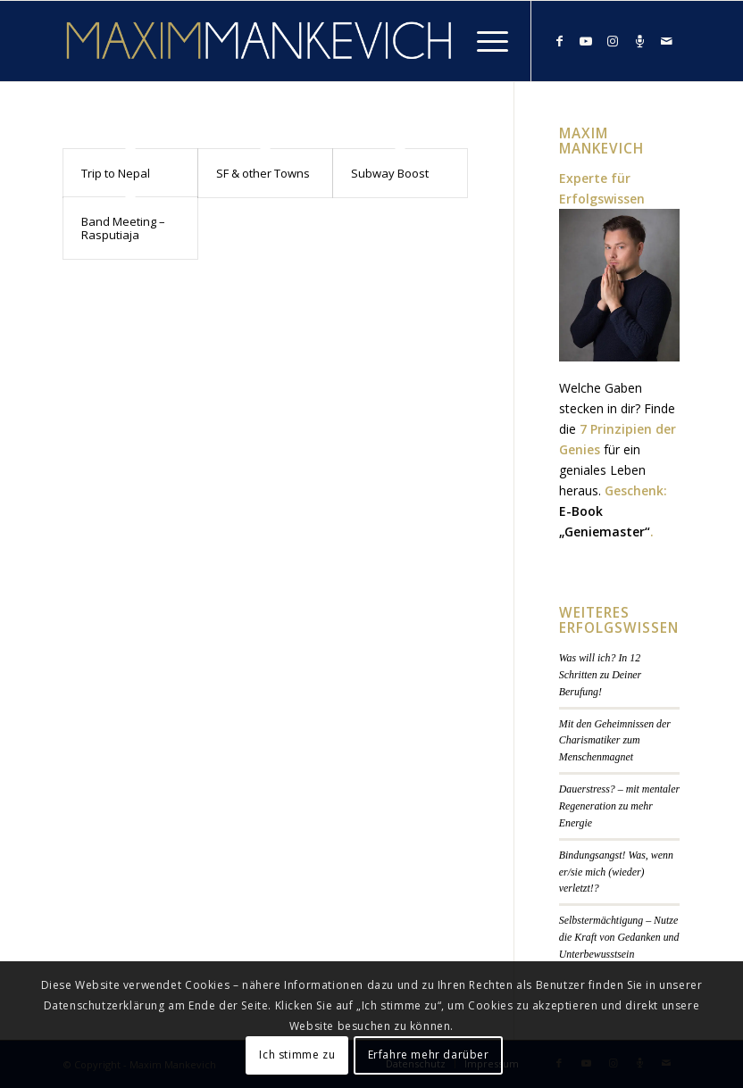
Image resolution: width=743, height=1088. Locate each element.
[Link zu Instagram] (612, 41)
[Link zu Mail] (666, 41)
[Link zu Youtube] (585, 41)
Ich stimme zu (297, 1054)
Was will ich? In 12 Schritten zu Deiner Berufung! (600, 675)
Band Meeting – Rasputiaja (123, 227)
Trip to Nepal (115, 173)
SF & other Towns (263, 173)
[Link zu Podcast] (639, 41)
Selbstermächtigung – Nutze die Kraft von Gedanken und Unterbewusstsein (619, 937)
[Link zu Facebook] (559, 41)
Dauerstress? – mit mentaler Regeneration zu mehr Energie (619, 806)
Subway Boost (390, 173)
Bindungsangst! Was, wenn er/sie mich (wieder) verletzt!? (616, 872)
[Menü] (483, 41)
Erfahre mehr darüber (428, 1054)
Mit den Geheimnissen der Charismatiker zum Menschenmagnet (615, 741)
